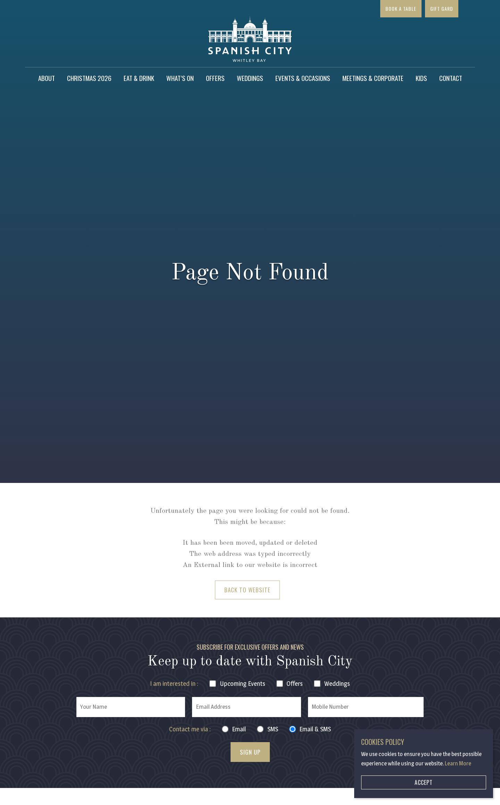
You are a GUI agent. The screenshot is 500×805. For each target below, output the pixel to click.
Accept (424, 782)
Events (242, 683)
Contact (450, 78)
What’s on (180, 78)
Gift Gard (441, 8)
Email (239, 729)
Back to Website (247, 589)
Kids (421, 78)
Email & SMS (315, 729)
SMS (272, 729)
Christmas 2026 (89, 78)
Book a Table (400, 8)
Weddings (250, 78)
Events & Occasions (302, 78)
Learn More (458, 763)
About (46, 78)
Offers (215, 78)
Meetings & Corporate (372, 78)
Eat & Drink (139, 78)
